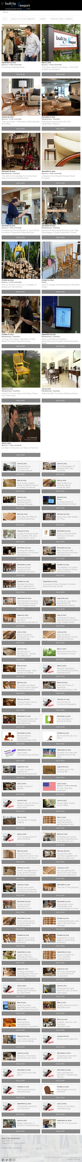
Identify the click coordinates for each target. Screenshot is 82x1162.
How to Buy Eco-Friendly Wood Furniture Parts (64, 485)
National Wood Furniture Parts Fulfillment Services (26, 569)
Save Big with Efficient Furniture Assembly (27, 518)
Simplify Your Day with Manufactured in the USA (67, 754)
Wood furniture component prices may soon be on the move (27, 856)
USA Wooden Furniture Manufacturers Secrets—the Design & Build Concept (20, 604)
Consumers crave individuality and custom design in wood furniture (60, 907)
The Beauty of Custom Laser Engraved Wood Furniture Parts (67, 569)
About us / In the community (23, 19)
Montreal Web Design (73, 1159)
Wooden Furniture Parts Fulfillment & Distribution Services (26, 586)
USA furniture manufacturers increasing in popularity (28, 1024)
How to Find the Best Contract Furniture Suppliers (66, 535)
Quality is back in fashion (25, 787)
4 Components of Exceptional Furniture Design (59, 504)
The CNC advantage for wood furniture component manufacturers (59, 974)
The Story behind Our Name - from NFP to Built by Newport (60, 68)
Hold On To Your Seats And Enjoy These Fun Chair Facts (20, 394)
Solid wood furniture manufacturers (26, 1090)
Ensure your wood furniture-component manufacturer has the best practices (20, 890)
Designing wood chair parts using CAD (67, 1057)
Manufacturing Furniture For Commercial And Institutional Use (17, 469)
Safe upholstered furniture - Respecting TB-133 (67, 1074)
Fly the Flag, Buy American (64, 789)
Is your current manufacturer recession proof (24, 906)
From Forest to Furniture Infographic (66, 703)
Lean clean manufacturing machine (28, 753)
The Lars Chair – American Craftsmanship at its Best (21, 122)
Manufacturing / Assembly (62, 19)
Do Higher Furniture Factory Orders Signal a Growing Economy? (27, 687)
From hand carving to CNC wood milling (27, 1040)
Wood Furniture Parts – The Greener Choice (67, 652)
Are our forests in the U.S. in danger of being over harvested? (19, 286)
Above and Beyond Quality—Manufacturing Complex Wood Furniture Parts (60, 341)
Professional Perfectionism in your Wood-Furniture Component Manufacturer (21, 231)
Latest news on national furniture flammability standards (27, 957)
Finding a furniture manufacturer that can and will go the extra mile (20, 974)
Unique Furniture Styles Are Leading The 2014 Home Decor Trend (28, 535)
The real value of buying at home (64, 720)
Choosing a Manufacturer (13, 67)
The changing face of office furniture (27, 838)
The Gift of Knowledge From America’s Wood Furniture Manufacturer (19, 177)
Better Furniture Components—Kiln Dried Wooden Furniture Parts (18, 638)
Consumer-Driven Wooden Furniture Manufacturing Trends (59, 585)
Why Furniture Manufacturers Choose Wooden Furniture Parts (60, 638)
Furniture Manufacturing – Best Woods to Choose (27, 670)
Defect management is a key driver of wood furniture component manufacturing (20, 873)
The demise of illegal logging (26, 821)
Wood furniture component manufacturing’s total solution (19, 739)
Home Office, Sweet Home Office (66, 804)
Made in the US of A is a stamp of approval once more (28, 805)
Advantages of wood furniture (66, 1090)
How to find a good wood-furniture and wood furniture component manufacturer (19, 924)
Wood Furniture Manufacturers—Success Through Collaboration (18, 503)
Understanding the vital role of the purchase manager (68, 923)
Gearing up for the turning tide (65, 770)
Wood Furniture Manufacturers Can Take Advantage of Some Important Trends (60, 231)
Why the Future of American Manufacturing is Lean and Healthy (60, 688)
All (5, 19)
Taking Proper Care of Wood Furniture (27, 703)
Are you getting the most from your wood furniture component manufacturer (60, 873)
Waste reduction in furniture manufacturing (28, 1124)
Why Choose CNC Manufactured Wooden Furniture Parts (67, 552)
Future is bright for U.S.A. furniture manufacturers (65, 957)
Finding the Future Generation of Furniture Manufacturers (28, 552)
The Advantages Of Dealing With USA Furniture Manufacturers (59, 469)
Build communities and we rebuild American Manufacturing (27, 721)
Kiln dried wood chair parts (26, 1073)
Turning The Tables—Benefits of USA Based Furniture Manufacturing (18, 340)
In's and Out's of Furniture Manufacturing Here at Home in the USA (20, 621)
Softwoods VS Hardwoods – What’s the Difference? (26, 653)
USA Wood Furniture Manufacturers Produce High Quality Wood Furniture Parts (61, 621)
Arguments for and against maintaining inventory (26, 940)
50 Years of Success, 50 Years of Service (20, 448)
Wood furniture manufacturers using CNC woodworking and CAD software (20, 1008)
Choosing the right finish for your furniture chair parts (67, 990)
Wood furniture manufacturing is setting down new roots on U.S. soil (58, 823)
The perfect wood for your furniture (27, 1107)
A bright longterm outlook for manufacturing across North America (20, 772)
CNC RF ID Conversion (67, 1123)
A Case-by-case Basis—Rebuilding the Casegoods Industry (67, 603)
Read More (20, 74)
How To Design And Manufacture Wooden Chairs (61, 286)
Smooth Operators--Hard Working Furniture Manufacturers (67, 670)
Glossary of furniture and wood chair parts (26, 1057)
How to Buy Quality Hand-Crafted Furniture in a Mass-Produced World (20, 486)
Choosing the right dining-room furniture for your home (27, 990)
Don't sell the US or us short (67, 737)
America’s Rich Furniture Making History (60, 393)
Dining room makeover (67, 1039)
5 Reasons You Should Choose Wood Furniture (58, 177)
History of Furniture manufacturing (66, 1107)
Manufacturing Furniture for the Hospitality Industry (56, 122)
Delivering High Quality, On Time (67, 518)
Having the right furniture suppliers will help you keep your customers (60, 857)
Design (43, 19)
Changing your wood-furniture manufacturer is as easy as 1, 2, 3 (67, 839)
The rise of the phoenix (67, 887)
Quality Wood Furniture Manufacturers (67, 1006)
